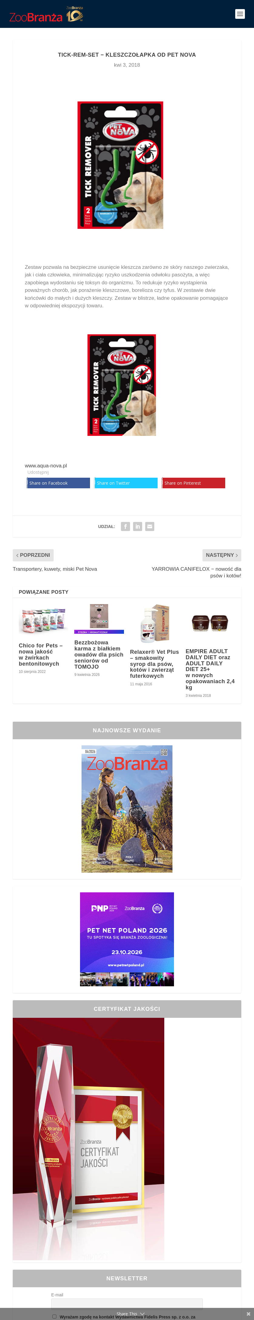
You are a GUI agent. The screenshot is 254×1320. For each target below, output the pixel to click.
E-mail (57, 1294)
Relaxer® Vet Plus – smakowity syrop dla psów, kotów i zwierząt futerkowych (154, 664)
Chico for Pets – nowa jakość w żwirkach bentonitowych (41, 655)
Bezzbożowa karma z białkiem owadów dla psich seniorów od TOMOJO (98, 655)
